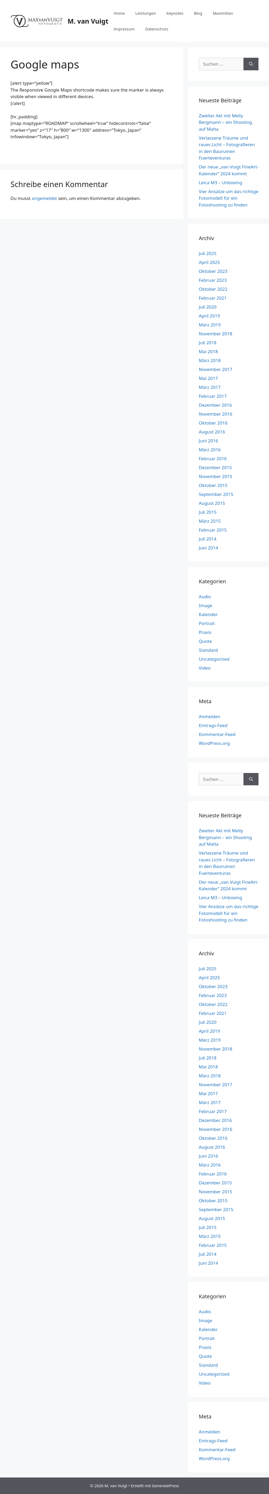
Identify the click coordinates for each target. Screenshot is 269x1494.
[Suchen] (251, 64)
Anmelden (209, 716)
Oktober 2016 (213, 423)
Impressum (123, 28)
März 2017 (210, 387)
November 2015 (215, 476)
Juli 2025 (207, 253)
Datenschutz (156, 28)
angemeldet (44, 198)
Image (205, 605)
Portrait (207, 623)
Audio (205, 597)
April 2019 (209, 316)
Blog (198, 13)
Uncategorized (214, 659)
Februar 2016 (213, 458)
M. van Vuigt (88, 21)
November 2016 (215, 414)
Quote (205, 641)
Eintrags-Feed (213, 725)
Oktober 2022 (213, 289)
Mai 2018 (208, 351)
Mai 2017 (208, 378)
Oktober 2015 (213, 485)
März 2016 (210, 450)
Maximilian (223, 13)
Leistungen (145, 13)
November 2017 (215, 369)
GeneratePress (165, 1485)
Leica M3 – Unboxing (220, 182)
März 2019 (210, 325)
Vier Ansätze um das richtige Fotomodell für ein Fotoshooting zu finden (228, 198)
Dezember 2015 (215, 467)
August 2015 (212, 503)
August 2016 (212, 432)
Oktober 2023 (213, 271)
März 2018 (210, 360)
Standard (208, 650)
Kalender (208, 614)
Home (119, 13)
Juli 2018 (207, 343)
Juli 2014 (207, 539)
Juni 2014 (208, 548)
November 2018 (215, 334)
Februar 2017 (213, 396)
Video (205, 668)
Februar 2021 (213, 298)
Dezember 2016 (215, 405)
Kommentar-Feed (217, 734)
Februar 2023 (213, 280)
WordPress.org (214, 743)
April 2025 (209, 262)
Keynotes (174, 13)
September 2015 (216, 494)
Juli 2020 (207, 307)
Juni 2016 (208, 441)
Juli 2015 (207, 512)
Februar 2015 (213, 530)
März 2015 (210, 521)
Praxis (205, 632)
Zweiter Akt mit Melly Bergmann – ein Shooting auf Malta (225, 122)
